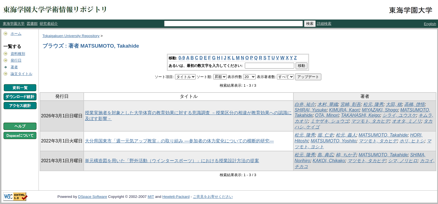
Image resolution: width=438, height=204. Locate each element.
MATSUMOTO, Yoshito (333, 141)
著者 (14, 67)
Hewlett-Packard (176, 197)
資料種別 (18, 54)
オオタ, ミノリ (406, 121)
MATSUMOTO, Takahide (383, 135)
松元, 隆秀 (373, 104)
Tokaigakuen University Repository (70, 36)
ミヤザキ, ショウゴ (329, 121)
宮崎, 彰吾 (350, 104)
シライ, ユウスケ (399, 115)
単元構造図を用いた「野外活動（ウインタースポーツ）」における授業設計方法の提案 (172, 160)
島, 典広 (325, 154)
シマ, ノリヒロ (402, 160)
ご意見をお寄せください (213, 197)
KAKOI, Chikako (329, 160)
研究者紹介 (49, 23)
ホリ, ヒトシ (411, 141)
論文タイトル (21, 74)
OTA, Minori (326, 115)
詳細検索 (324, 23)
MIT (151, 197)
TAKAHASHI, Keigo (360, 115)
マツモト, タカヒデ (370, 121)
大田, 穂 (394, 104)
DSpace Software (92, 197)
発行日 (16, 60)
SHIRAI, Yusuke (311, 110)
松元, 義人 (346, 135)
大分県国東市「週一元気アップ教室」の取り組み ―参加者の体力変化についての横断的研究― (179, 141)
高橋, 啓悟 (414, 104)
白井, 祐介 (305, 104)
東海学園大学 (14, 23)
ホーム (16, 33)
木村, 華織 (327, 104)
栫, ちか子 (346, 154)
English (430, 24)
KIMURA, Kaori (344, 110)
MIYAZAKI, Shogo (380, 110)
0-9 (181, 57)
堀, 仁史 (325, 135)
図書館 (32, 23)
